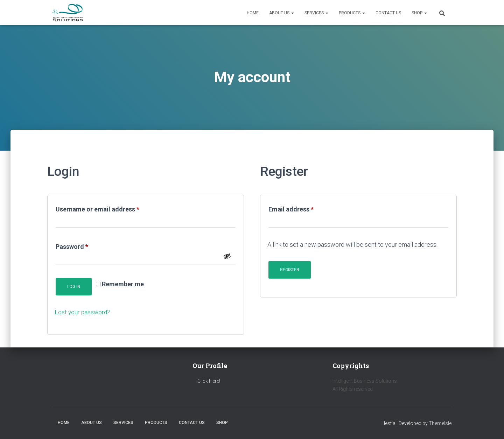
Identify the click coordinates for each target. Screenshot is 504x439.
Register (289, 269)
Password (85, 245)
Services (316, 12)
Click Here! (208, 381)
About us (281, 12)
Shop (419, 12)
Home (253, 12)
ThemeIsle (440, 423)
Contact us (388, 12)
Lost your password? (83, 312)
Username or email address (110, 208)
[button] (292, 12)
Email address (304, 208)
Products (352, 12)
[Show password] (227, 256)
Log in (73, 286)
